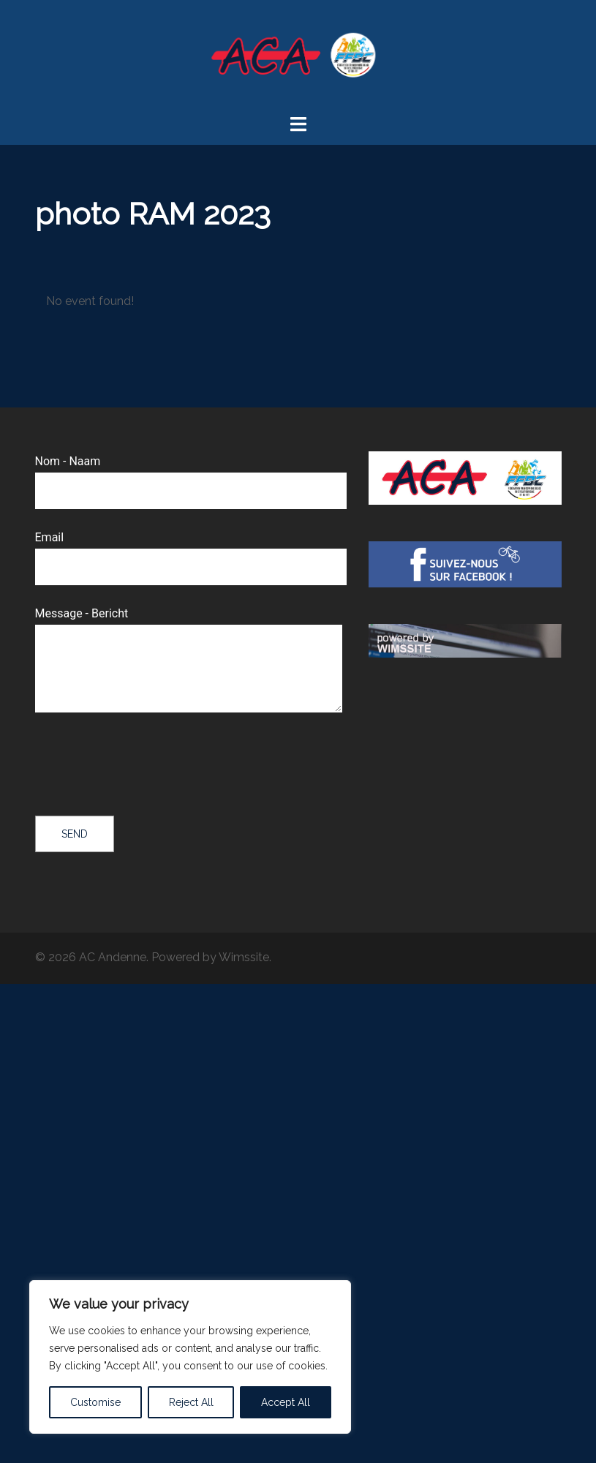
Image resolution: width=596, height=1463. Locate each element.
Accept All (285, 1402)
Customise (95, 1402)
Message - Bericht (188, 660)
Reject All (191, 1402)
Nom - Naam (191, 475)
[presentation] (146, 765)
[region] (190, 1357)
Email (191, 551)
